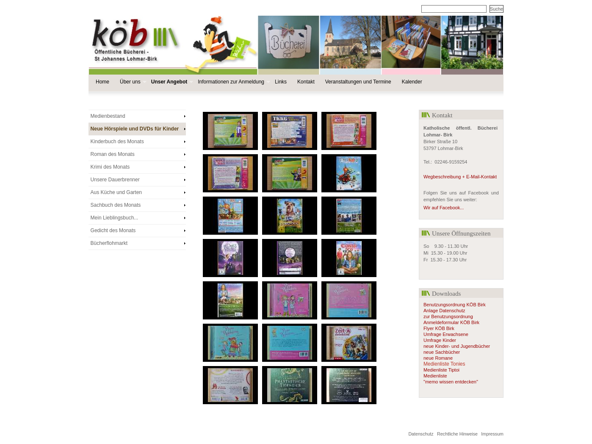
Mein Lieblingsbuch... (114, 218)
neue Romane (438, 358)
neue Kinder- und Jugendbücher (456, 346)
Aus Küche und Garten (116, 192)
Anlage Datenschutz (445, 310)
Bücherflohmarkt (109, 243)
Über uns (132, 82)
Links (281, 82)
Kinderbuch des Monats (117, 141)
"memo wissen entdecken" (450, 381)
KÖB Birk (469, 322)
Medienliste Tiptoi (441, 369)
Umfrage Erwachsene (445, 334)
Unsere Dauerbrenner (115, 180)
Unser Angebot (171, 82)
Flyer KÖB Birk (438, 328)
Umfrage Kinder (439, 340)
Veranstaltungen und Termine (358, 82)
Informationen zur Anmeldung (233, 82)
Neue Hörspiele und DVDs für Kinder (135, 129)
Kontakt (306, 82)
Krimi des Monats (110, 167)
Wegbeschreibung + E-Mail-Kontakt (460, 176)
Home (102, 82)
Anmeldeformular (441, 322)
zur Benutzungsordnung (448, 316)
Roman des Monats (113, 154)
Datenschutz (420, 433)
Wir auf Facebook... (443, 207)
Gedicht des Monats (113, 230)
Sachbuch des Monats (116, 205)
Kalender (412, 82)
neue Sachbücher (441, 352)
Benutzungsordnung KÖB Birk (454, 304)
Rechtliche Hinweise (457, 433)
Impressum (492, 433)
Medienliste (435, 375)
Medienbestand (108, 116)
